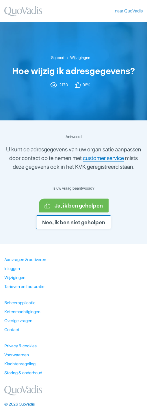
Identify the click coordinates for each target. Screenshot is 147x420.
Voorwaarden (16, 354)
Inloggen (12, 268)
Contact (11, 329)
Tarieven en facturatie (24, 286)
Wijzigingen (80, 57)
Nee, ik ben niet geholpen (73, 222)
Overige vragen (18, 320)
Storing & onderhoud (23, 372)
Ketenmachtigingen (22, 311)
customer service (103, 158)
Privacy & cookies (20, 346)
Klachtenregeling (20, 363)
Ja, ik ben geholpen (73, 205)
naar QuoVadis (129, 11)
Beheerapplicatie (20, 302)
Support (57, 57)
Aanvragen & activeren (25, 259)
